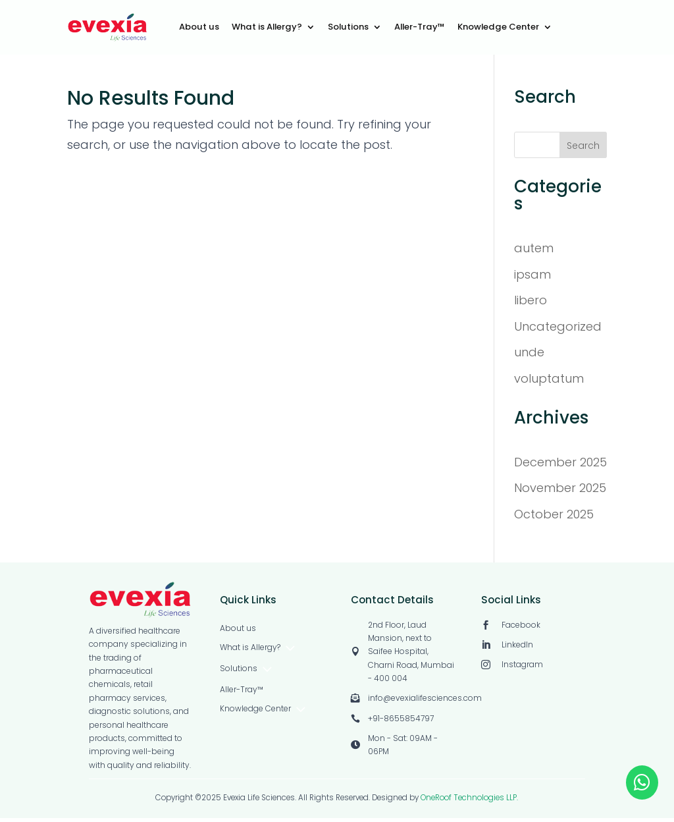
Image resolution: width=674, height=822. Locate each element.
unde (529, 356)
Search (583, 150)
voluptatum (549, 383)
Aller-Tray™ (419, 27)
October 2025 (554, 518)
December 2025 (560, 466)
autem (534, 252)
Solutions (348, 27)
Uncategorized (558, 330)
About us (199, 27)
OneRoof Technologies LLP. (469, 801)
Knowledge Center (498, 27)
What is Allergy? (267, 27)
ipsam (532, 278)
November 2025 (560, 492)
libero (530, 304)
